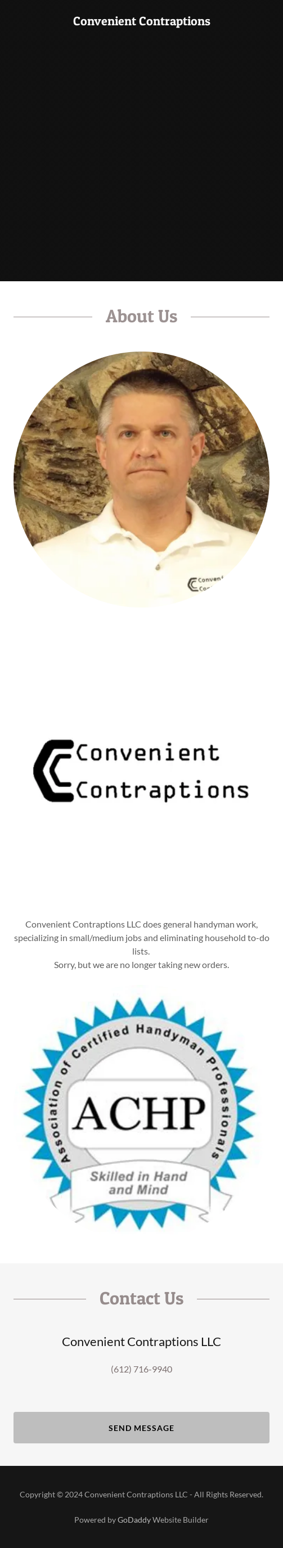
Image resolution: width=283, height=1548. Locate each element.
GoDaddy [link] (134, 1519)
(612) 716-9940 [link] (141, 1369)
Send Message (141, 1428)
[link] (141, 21)
